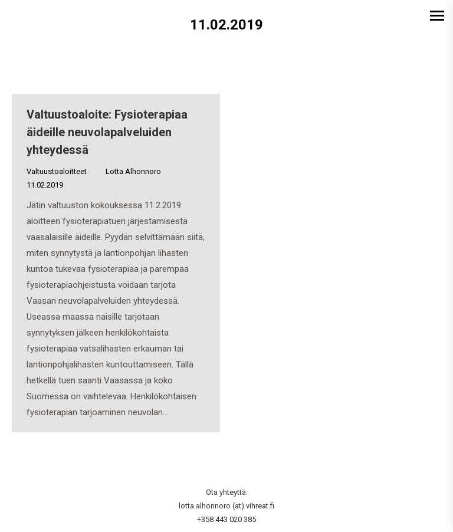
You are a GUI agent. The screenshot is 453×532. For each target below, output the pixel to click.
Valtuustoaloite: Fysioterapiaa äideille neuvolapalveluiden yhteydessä (107, 132)
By (128, 171)
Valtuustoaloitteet (57, 171)
